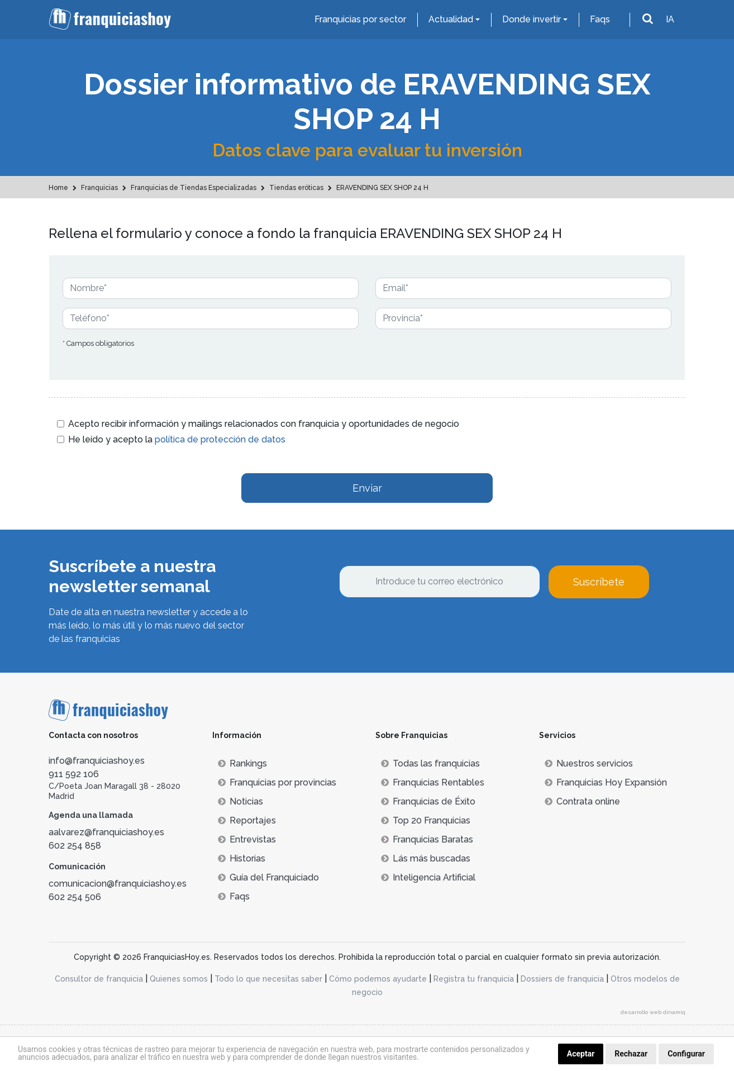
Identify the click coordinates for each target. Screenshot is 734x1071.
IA (670, 19)
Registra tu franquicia (473, 978)
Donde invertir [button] (531, 19)
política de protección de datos (220, 439)
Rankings (242, 763)
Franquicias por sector (360, 19)
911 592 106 (74, 774)
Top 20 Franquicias (425, 820)
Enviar (367, 488)
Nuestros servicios (589, 763)
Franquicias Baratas (427, 839)
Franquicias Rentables (432, 782)
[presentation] (424, 628)
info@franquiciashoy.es (97, 760)
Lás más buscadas (425, 858)
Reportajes (247, 820)
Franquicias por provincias (277, 782)
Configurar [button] (686, 1053)
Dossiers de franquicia (562, 978)
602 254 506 (75, 897)
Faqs (600, 19)
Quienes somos (179, 978)
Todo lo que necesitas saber (268, 978)
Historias (241, 858)
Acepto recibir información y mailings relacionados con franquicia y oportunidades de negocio (263, 423)
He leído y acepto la (176, 439)
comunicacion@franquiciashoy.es (118, 883)
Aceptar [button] (581, 1053)
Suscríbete (599, 582)
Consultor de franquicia (99, 978)
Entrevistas (247, 839)
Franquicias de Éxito (428, 801)
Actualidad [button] (450, 19)
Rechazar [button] (630, 1053)
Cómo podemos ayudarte (378, 978)
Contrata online (582, 801)
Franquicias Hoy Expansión (606, 782)
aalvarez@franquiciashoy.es (106, 832)
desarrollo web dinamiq (653, 1012)
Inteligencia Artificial (428, 877)
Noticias (240, 801)
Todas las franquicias (430, 763)
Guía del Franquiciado (268, 877)
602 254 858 (75, 845)
